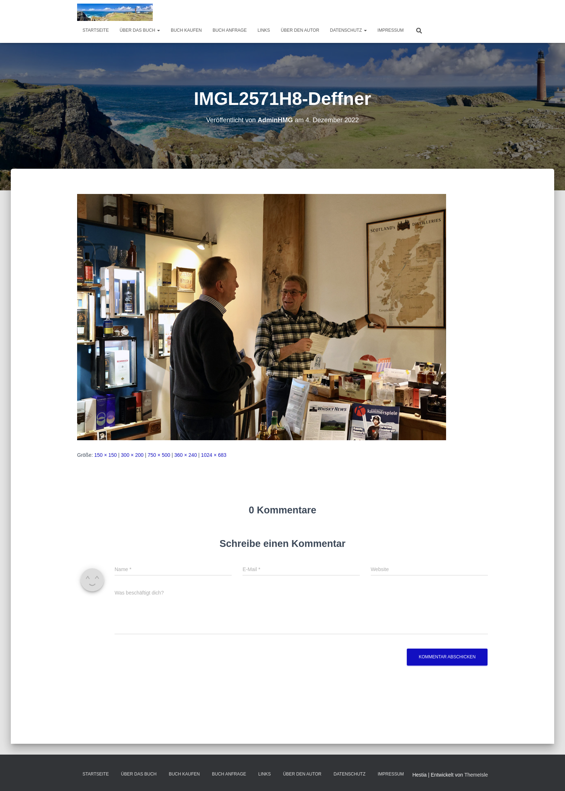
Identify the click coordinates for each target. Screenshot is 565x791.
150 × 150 (105, 455)
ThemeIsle (476, 775)
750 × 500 (159, 455)
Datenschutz (348, 30)
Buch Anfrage (230, 30)
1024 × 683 (213, 455)
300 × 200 (132, 455)
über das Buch (140, 30)
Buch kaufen (186, 30)
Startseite (96, 30)
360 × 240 (185, 455)
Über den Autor (300, 30)
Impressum (391, 30)
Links (264, 30)
